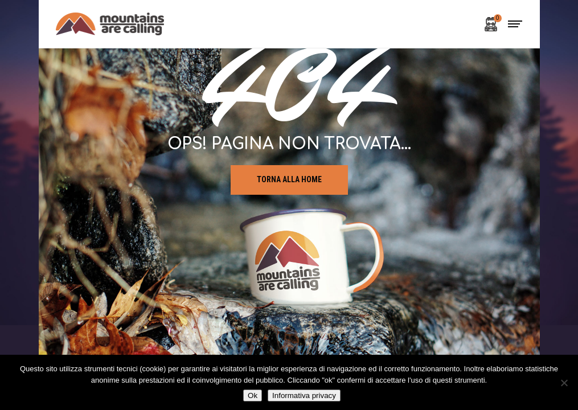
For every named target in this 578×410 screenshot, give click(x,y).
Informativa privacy (304, 395)
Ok (252, 395)
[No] (563, 382)
